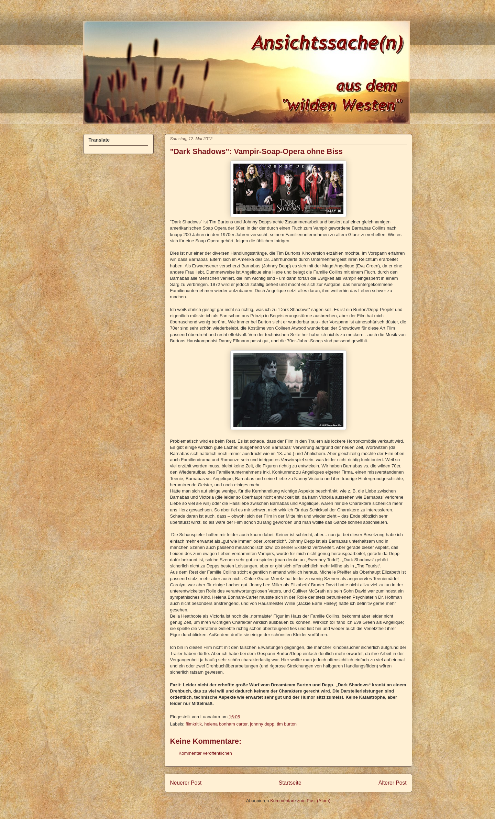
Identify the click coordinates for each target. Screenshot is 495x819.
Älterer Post (392, 783)
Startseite (290, 783)
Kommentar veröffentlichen (205, 753)
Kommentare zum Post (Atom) (300, 800)
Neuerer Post (186, 783)
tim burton (287, 724)
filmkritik (194, 724)
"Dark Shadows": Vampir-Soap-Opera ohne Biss (256, 151)
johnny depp (262, 724)
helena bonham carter (226, 724)
